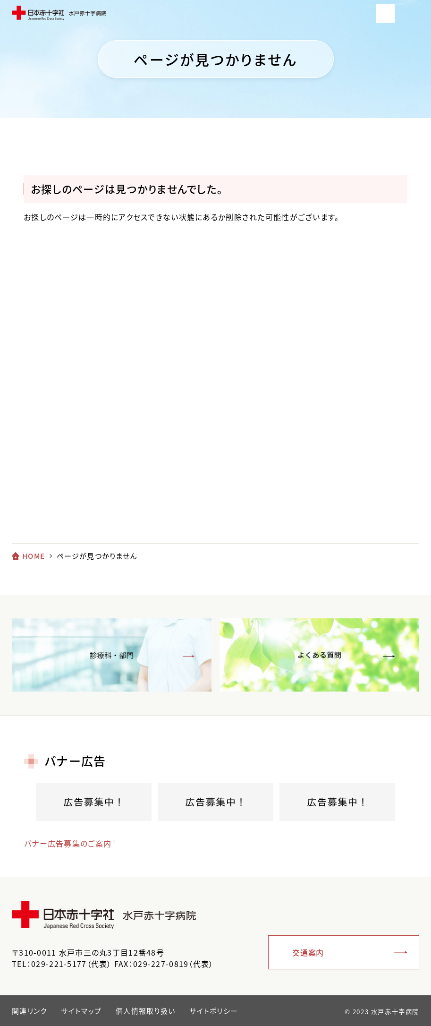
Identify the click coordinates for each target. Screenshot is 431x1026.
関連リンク (29, 1011)
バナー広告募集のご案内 (67, 843)
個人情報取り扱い (145, 1011)
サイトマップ (81, 1011)
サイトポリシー (213, 1011)
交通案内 (308, 952)
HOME (33, 556)
